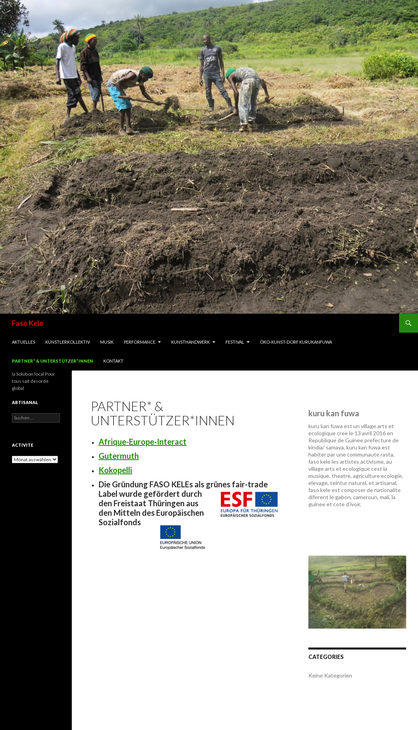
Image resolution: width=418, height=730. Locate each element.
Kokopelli (115, 470)
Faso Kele (27, 323)
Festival (235, 341)
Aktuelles (23, 341)
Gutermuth (119, 455)
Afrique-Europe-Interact (143, 441)
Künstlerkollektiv (67, 341)
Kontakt (113, 360)
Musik (107, 341)
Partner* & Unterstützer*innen (52, 360)
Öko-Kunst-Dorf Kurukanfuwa (296, 341)
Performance (139, 341)
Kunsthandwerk (190, 341)
